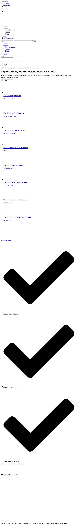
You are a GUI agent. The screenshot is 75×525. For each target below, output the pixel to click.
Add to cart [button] (12, 98)
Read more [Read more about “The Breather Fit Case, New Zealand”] (9, 220)
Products (5, 43)
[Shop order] (7, 80)
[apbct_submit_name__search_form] (34, 41)
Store (4, 52)
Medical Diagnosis (10, 47)
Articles (8, 46)
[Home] (4, 64)
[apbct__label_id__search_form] (23, 41)
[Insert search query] (7, 41)
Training (8, 49)
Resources (5, 45)
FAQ (7, 51)
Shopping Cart (6, 5)
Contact (5, 6)
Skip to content (4, 1)
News (7, 50)
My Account (6, 3)
